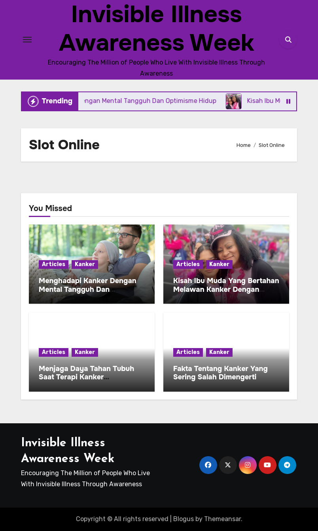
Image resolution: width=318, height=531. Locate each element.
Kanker (85, 264)
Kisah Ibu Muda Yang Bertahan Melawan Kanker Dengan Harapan (226, 289)
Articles (53, 264)
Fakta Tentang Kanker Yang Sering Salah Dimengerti (220, 373)
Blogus (183, 519)
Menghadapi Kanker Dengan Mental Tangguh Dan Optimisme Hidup (87, 289)
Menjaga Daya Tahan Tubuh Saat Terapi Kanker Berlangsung (86, 377)
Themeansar (222, 519)
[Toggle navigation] (27, 39)
